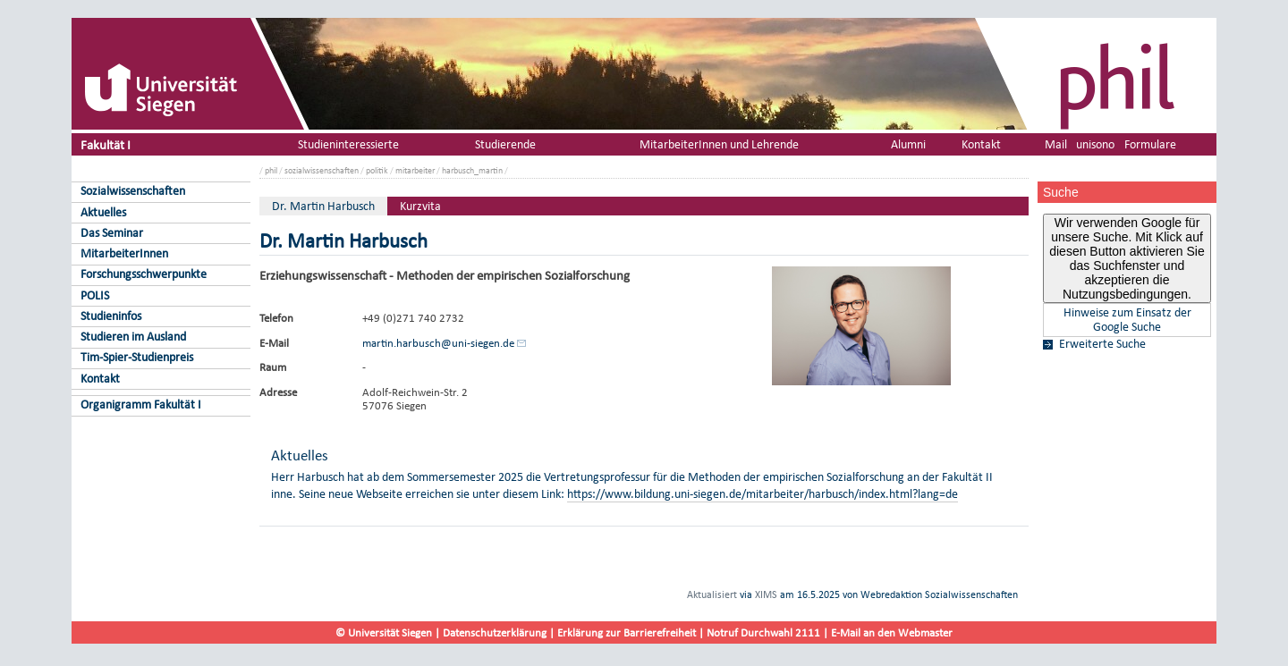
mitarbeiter (415, 170)
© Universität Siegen (383, 632)
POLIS (94, 295)
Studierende (505, 144)
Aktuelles (103, 212)
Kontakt (100, 378)
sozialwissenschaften (321, 170)
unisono (1095, 144)
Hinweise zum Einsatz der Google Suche (1127, 320)
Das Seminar (111, 232)
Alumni (908, 144)
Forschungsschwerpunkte (143, 274)
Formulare (1150, 144)
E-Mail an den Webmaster (892, 632)
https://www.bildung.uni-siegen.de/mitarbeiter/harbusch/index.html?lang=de (762, 494)
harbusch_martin (472, 170)
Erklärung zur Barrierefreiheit (626, 632)
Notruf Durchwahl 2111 (763, 632)
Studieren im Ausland (133, 336)
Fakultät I (105, 144)
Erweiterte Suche (1102, 344)
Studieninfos (110, 316)
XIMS (766, 594)
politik (377, 170)
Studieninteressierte (348, 144)
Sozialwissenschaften (132, 190)
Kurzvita (420, 206)
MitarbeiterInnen (124, 253)
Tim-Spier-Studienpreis (136, 357)
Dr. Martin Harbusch (323, 206)
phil (271, 170)
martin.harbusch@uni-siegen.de (438, 343)
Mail (1056, 144)
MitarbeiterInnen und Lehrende (719, 144)
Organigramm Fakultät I (140, 404)
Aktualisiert (712, 594)
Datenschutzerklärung (495, 632)
